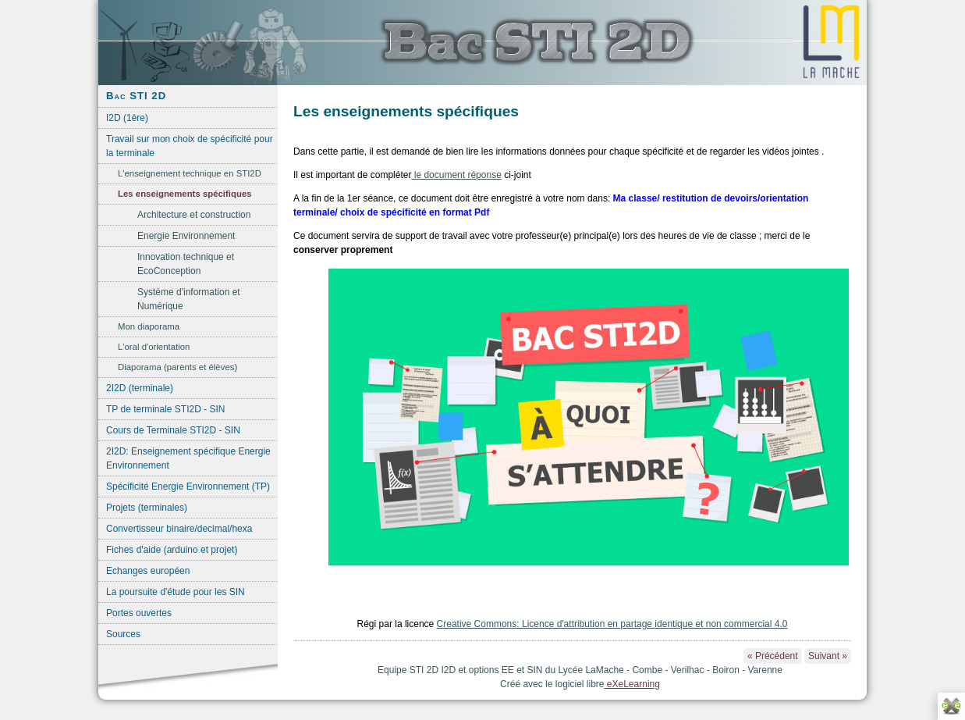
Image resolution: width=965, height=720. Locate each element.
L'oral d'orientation (154, 346)
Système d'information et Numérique (188, 299)
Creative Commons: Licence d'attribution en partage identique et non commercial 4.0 (612, 623)
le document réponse (456, 174)
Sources (123, 634)
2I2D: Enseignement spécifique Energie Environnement (188, 458)
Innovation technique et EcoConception (185, 263)
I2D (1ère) (127, 117)
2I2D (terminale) (139, 388)
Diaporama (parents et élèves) (177, 367)
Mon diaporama (148, 326)
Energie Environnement (186, 235)
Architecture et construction (193, 214)
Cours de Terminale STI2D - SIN (173, 430)
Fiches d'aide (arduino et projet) (171, 549)
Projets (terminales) (146, 507)
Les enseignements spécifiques (185, 193)
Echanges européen (148, 570)
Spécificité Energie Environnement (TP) (188, 486)
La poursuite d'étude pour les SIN (175, 591)
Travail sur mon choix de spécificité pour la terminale (189, 146)
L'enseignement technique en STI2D (189, 173)
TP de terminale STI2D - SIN (165, 409)
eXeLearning (632, 684)
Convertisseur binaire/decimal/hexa (179, 528)
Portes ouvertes (139, 613)
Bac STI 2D (136, 96)
